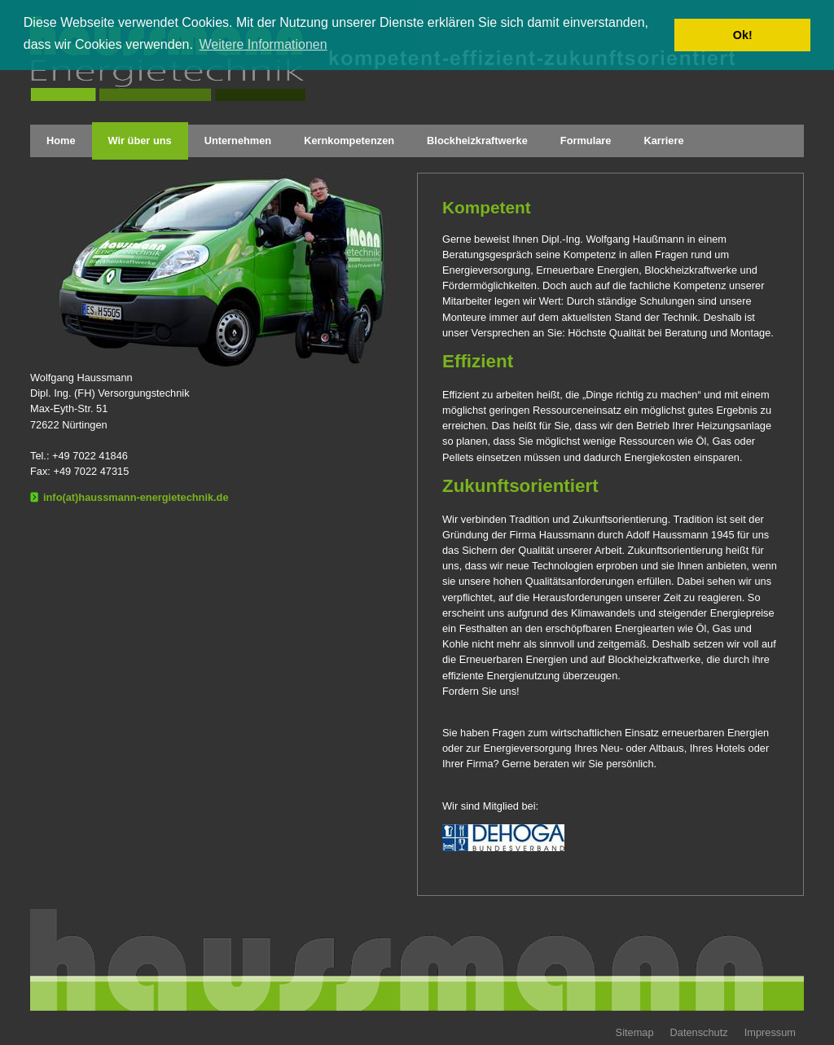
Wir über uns (140, 140)
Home (61, 140)
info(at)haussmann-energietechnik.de (136, 497)
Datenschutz (699, 1032)
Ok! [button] (743, 35)
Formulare (586, 140)
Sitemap (635, 1032)
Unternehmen (237, 140)
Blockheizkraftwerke (477, 140)
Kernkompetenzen (349, 140)
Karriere (663, 140)
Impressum (770, 1032)
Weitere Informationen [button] (263, 44)
